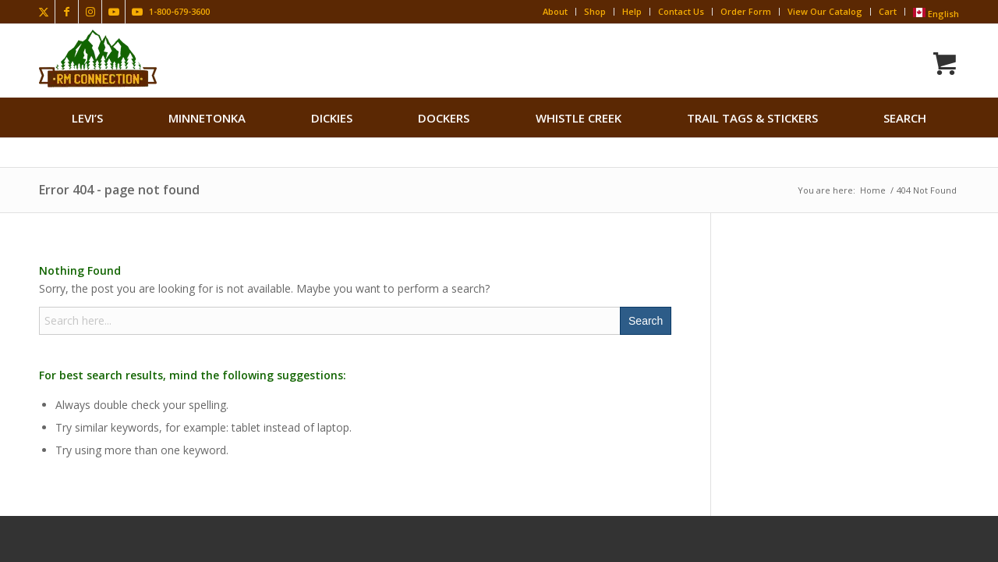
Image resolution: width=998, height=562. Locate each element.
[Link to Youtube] (113, 11)
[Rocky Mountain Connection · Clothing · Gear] (98, 58)
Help (632, 11)
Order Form (745, 11)
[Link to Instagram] (90, 11)
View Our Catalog (824, 11)
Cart (888, 11)
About (555, 11)
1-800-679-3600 (179, 11)
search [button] (904, 118)
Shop (595, 11)
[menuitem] (87, 117)
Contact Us (681, 11)
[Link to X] (43, 11)
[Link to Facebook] (66, 11)
